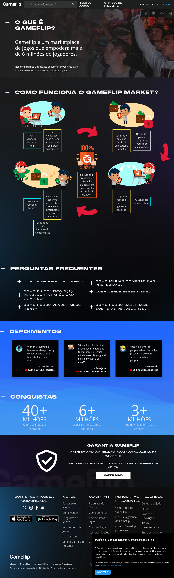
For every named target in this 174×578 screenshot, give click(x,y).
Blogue (13, 564)
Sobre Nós (25, 564)
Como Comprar (98, 513)
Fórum (145, 509)
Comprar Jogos (97, 527)
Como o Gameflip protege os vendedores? (125, 530)
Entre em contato (152, 532)
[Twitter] (25, 508)
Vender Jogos (70, 536)
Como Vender (71, 513)
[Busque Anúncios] (49, 4)
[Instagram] (31, 508)
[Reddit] (42, 508)
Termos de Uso (41, 564)
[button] (73, 4)
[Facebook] (36, 508)
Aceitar (103, 572)
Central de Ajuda (151, 503)
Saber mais (113, 475)
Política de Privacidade (62, 564)
